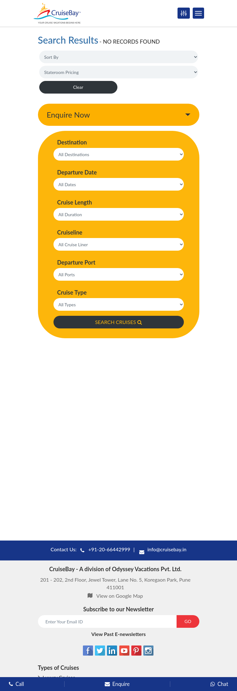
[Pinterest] (136, 650)
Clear (78, 87)
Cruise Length (74, 202)
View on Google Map (119, 596)
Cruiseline (70, 232)
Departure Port (76, 262)
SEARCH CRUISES (118, 322)
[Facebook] (88, 650)
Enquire (117, 684)
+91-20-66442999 (109, 549)
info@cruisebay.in (167, 549)
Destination (72, 142)
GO (187, 621)
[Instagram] (148, 650)
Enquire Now (68, 114)
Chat (219, 684)
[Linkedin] (112, 650)
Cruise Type (72, 292)
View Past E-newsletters (118, 634)
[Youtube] (124, 650)
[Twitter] (100, 650)
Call (16, 684)
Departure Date (77, 172)
